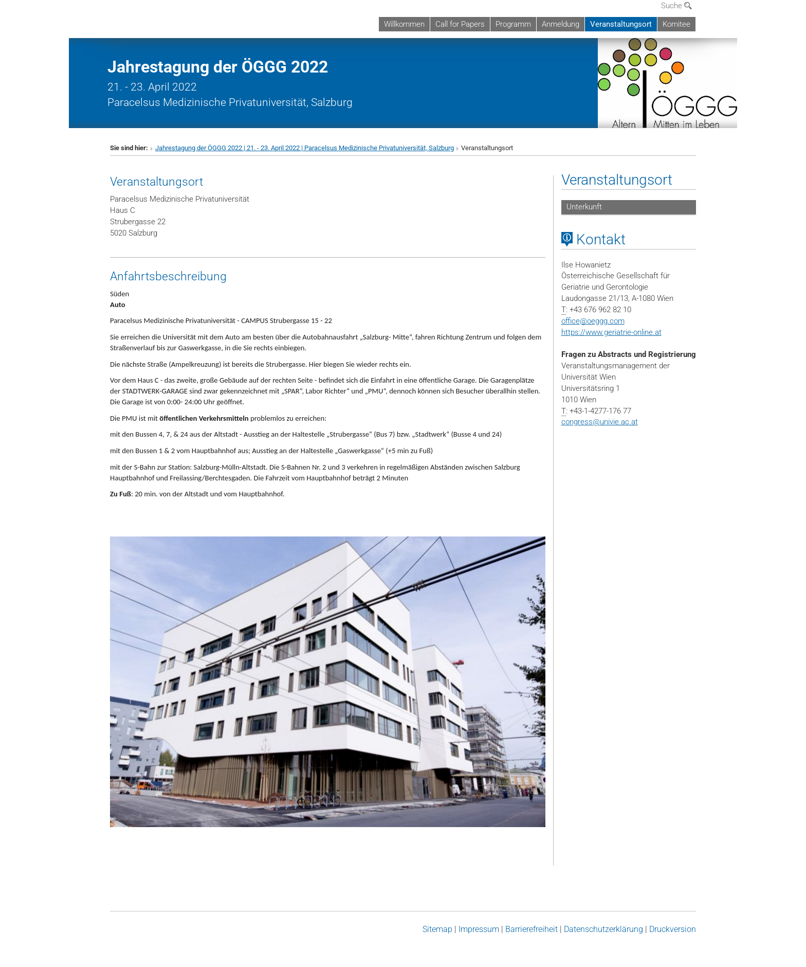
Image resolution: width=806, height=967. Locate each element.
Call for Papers (460, 24)
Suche (676, 5)
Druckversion (672, 929)
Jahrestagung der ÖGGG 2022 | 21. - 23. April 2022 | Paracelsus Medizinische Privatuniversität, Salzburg (304, 148)
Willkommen (404, 24)
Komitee (676, 24)
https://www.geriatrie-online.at (611, 332)
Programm (513, 24)
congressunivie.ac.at (599, 421)
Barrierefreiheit (531, 929)
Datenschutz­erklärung (603, 929)
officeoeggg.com (593, 321)
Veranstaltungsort (621, 24)
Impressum (479, 929)
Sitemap (437, 929)
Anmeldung (560, 24)
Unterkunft (584, 206)
